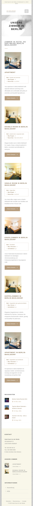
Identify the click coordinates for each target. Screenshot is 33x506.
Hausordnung (10, 487)
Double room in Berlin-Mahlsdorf (20, 471)
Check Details (12, 98)
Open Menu (26, 11)
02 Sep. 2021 (17, 411)
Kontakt (24, 501)
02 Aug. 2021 (17, 420)
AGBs (8, 491)
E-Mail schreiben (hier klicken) (13, 452)
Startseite (8, 501)
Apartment (10, 72)
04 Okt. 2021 (17, 401)
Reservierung (16, 501)
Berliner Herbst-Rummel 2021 (19, 399)
